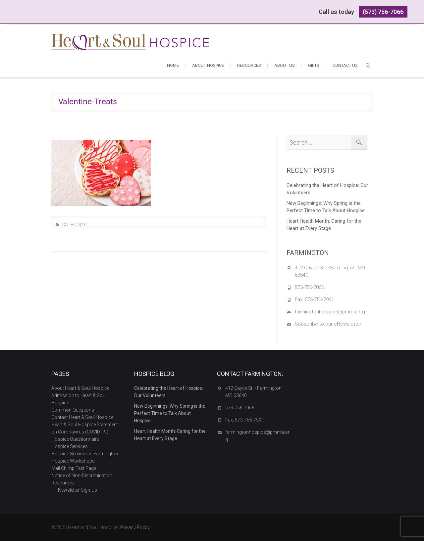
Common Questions (72, 410)
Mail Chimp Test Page (73, 468)
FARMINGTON (308, 253)
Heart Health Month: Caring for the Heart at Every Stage (324, 224)
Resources (249, 65)
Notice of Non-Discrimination (81, 475)
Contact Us (345, 65)
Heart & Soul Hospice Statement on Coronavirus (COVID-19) (84, 428)
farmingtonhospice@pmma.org (330, 312)
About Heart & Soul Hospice (80, 388)
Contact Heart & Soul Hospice (82, 417)
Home (173, 65)
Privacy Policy (135, 527)
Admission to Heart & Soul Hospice (78, 399)
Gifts (313, 65)
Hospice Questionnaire (75, 439)
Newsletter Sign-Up (77, 490)
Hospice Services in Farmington (84, 453)
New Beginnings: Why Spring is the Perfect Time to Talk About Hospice (326, 206)
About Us (284, 65)
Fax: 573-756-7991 (314, 299)
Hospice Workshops (73, 461)
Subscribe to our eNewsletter (328, 324)
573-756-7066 (309, 287)
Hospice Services (69, 446)
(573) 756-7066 (383, 11)
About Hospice (208, 65)
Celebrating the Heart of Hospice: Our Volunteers (327, 189)
